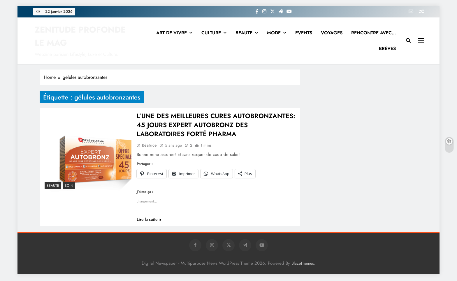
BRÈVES (387, 48)
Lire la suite (149, 220)
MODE (274, 32)
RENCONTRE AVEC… (373, 32)
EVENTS (303, 32)
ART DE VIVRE (171, 32)
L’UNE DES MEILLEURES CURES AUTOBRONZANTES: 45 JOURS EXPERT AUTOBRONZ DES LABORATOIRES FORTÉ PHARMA (216, 125)
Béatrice (149, 146)
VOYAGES (331, 32)
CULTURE (211, 32)
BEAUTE (243, 32)
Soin (69, 185)
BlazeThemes (302, 264)
